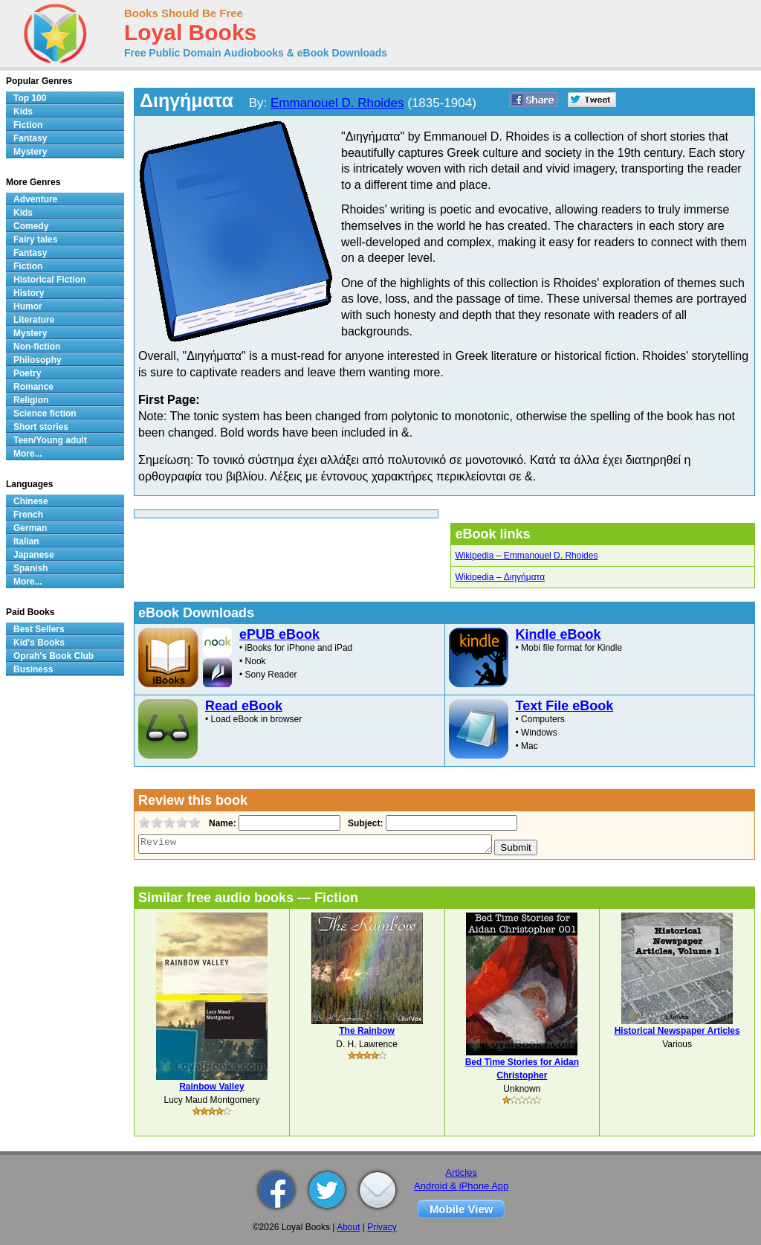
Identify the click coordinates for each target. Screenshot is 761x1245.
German (30, 528)
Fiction (27, 125)
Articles (461, 1172)
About (348, 1227)
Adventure (35, 199)
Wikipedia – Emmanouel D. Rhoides (526, 555)
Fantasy (30, 138)
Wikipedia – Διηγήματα (500, 577)
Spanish (30, 568)
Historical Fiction (49, 279)
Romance (33, 387)
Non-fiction (36, 346)
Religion (30, 400)
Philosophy (37, 360)
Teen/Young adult (50, 440)
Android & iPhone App (461, 1185)
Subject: (364, 823)
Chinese (30, 501)
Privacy (381, 1227)
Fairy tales (35, 239)
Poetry (27, 373)
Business (33, 669)
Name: (221, 823)
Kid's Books (39, 642)
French (28, 514)
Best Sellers (39, 629)
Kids (23, 111)
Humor (27, 306)
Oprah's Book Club (53, 656)
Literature (33, 320)
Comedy (30, 226)
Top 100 (29, 98)
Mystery (30, 152)
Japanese (33, 555)
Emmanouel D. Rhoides (337, 103)
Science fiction (45, 413)
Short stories (40, 427)
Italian (26, 541)
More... (27, 453)
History (28, 293)
